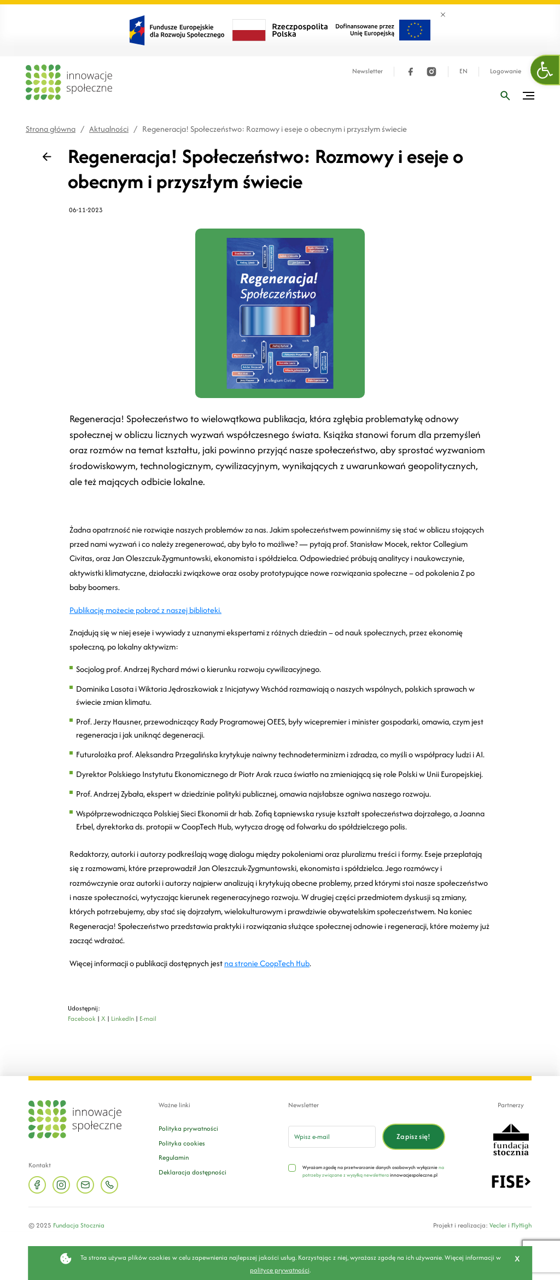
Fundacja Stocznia (78, 1225)
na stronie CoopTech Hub (267, 963)
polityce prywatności (280, 1270)
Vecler (497, 1225)
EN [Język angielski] (463, 71)
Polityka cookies (182, 1143)
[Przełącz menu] (528, 96)
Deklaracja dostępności (192, 1172)
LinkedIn (122, 1018)
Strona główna (50, 129)
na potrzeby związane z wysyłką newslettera (373, 1171)
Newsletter (367, 71)
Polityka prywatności (188, 1128)
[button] (545, 70)
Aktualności (109, 129)
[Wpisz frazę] (505, 95)
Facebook (82, 1018)
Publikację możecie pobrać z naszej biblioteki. (145, 610)
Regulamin (174, 1157)
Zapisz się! (413, 1136)
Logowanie (505, 71)
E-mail (147, 1018)
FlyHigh (521, 1225)
